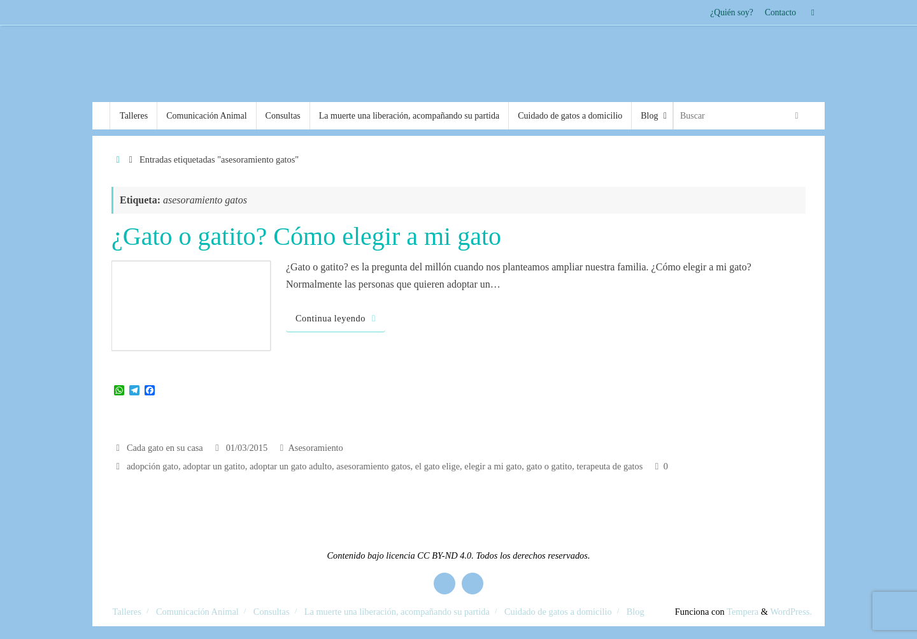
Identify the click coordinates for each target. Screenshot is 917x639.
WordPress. (791, 611)
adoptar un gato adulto (291, 466)
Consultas (271, 611)
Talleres (127, 611)
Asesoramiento (315, 448)
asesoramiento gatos (373, 466)
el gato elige (437, 466)
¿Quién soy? (731, 12)
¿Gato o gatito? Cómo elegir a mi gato (306, 236)
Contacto (780, 12)
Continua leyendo (337, 318)
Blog (635, 611)
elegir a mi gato (493, 466)
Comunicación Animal (197, 611)
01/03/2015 (247, 448)
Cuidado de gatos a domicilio (558, 611)
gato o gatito (549, 466)
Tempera (742, 611)
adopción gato (152, 466)
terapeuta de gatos (610, 466)
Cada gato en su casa (165, 448)
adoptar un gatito (214, 466)
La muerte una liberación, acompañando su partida (397, 611)
